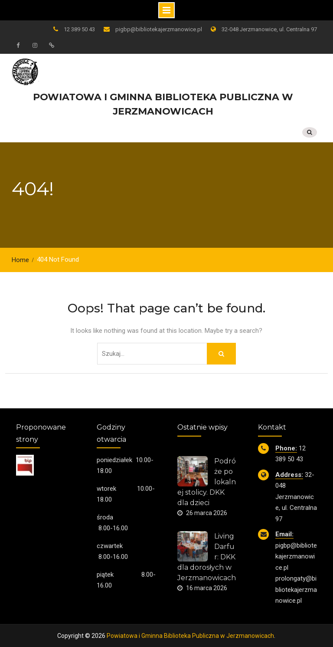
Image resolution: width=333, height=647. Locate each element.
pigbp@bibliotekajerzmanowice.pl (158, 29)
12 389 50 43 (79, 29)
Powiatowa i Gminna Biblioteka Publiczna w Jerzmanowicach (190, 634)
